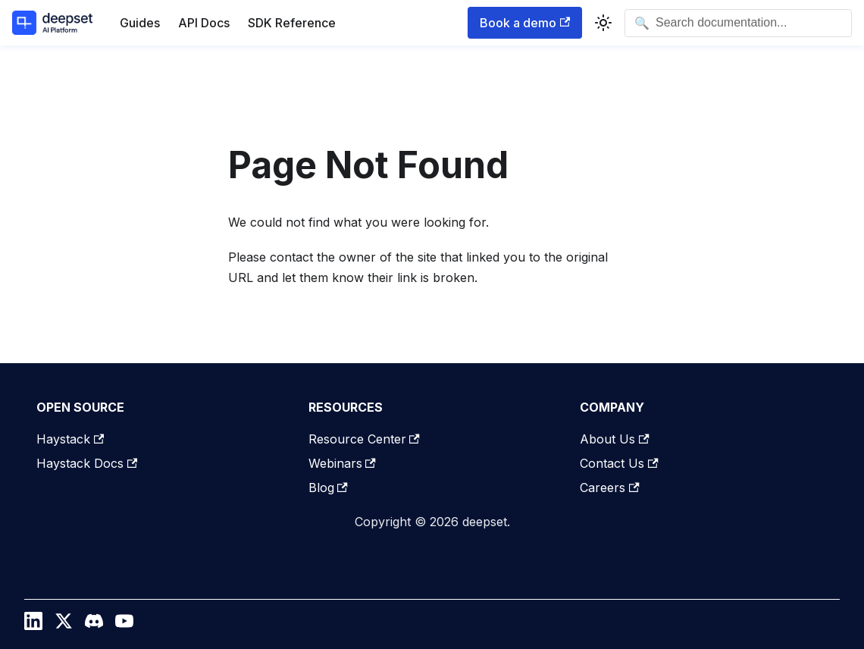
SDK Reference (292, 22)
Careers (609, 487)
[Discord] (94, 625)
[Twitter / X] (64, 625)
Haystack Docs (86, 463)
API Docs (204, 22)
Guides (140, 22)
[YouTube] (124, 625)
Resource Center (364, 439)
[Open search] (738, 23)
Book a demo (525, 22)
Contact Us (619, 463)
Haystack (70, 439)
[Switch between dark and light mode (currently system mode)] (603, 23)
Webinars (342, 463)
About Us (614, 439)
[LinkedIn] (33, 625)
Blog (328, 487)
